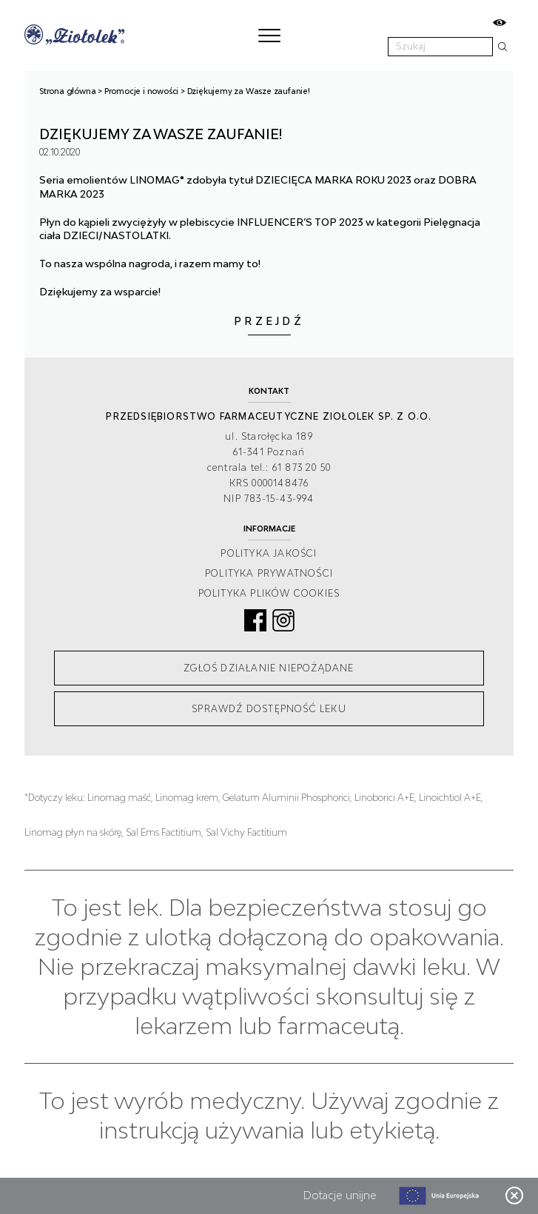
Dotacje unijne (340, 1195)
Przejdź (269, 321)
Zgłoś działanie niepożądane (269, 668)
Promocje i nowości (141, 91)
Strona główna (67, 91)
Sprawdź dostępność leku (269, 708)
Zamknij (514, 1195)
